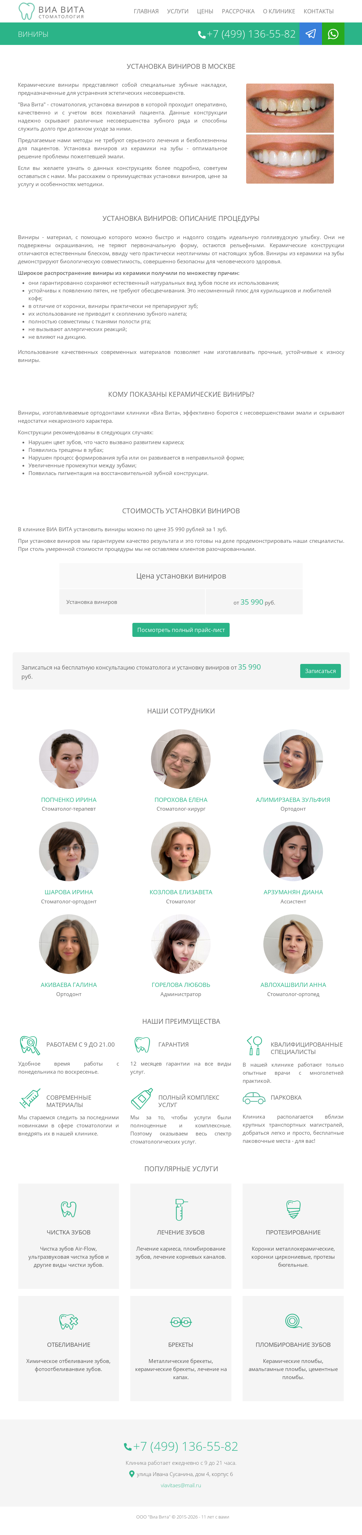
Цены (205, 11)
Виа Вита (61, 12)
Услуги (178, 11)
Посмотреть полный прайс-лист (181, 630)
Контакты (319, 11)
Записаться (320, 671)
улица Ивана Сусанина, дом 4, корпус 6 (185, 1473)
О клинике (279, 11)
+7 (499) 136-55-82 (251, 34)
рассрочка (238, 11)
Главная (146, 11)
